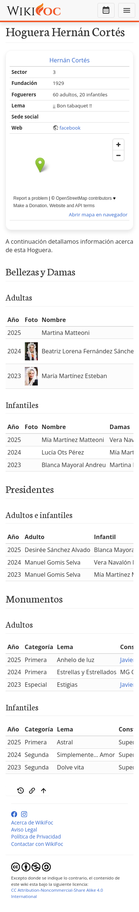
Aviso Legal (24, 829)
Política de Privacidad (36, 836)
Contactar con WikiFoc (37, 843)
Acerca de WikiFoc (32, 822)
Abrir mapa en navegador (98, 214)
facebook (69, 127)
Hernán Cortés (69, 60)
